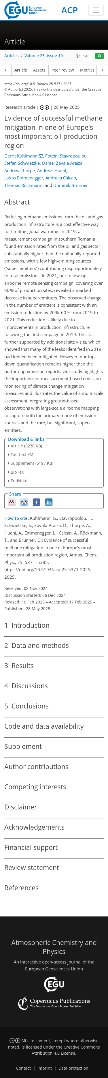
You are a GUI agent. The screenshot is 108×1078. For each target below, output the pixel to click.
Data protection (73, 1068)
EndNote (19, 480)
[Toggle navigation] (96, 10)
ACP (69, 10)
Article (20, 70)
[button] (78, 55)
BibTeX (17, 472)
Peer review (63, 70)
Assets (39, 70)
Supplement (22, 463)
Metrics (87, 70)
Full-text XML (23, 454)
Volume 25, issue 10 (43, 55)
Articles (11, 55)
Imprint (44, 1068)
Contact (23, 1068)
